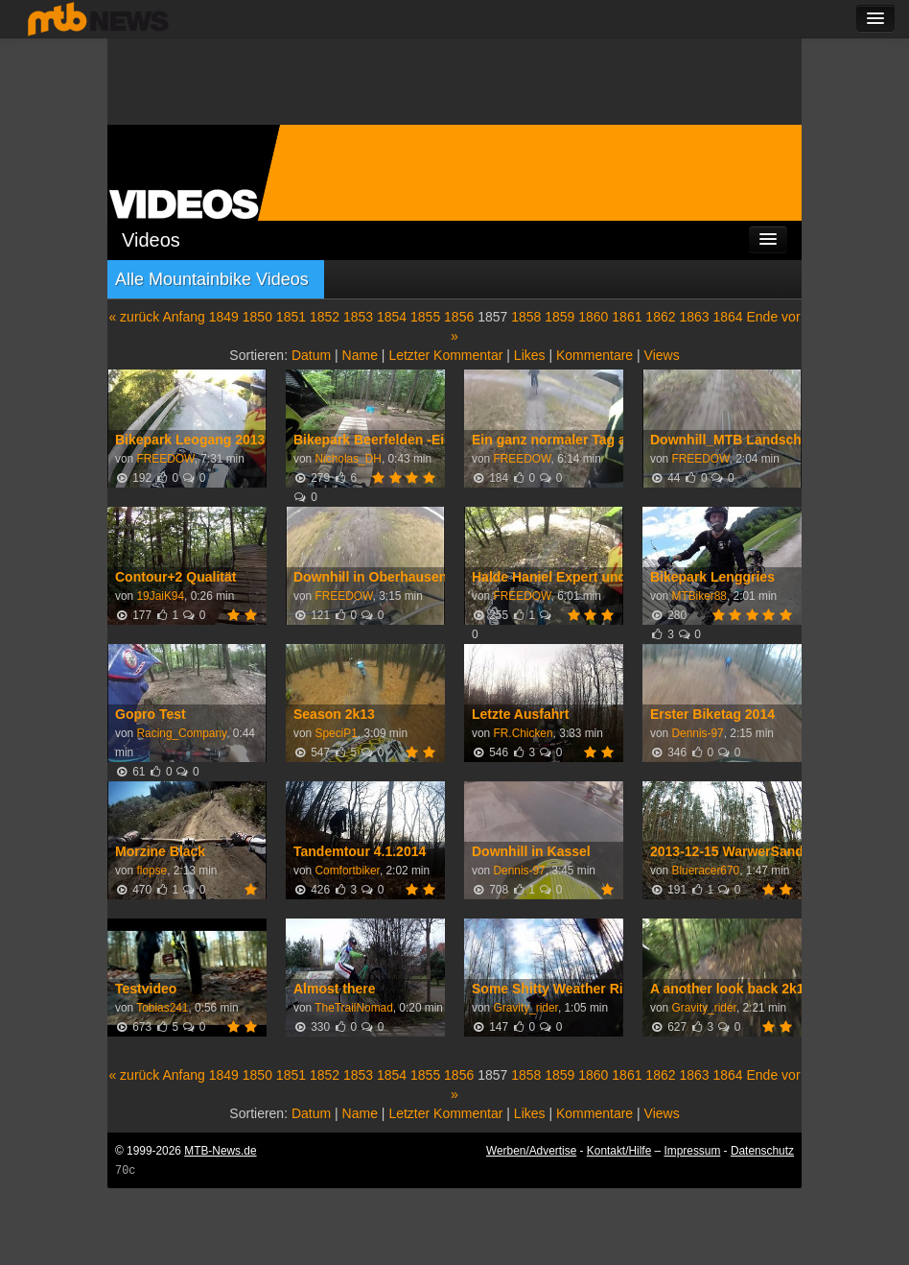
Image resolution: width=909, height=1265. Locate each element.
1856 (459, 316)
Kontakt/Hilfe (619, 1151)
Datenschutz (762, 1151)
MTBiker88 (699, 596)
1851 (291, 316)
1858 (526, 316)
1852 (324, 316)
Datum (311, 355)
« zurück (133, 316)
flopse (151, 870)
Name (360, 355)
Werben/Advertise (531, 1151)
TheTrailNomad (354, 1007)
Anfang (183, 316)
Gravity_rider (525, 1007)
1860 (593, 316)
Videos (151, 240)
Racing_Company (181, 733)
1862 (660, 316)
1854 (392, 316)
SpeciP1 (336, 733)
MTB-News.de (220, 1151)
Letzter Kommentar (445, 355)
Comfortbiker (347, 870)
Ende (763, 316)
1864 (727, 316)
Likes (530, 355)
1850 (257, 316)
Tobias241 (162, 1007)
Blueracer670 (705, 870)
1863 (694, 316)
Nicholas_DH (348, 458)
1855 (425, 316)
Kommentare (594, 355)
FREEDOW (165, 458)
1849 (224, 316)
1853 (358, 316)
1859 (559, 316)
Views (662, 355)
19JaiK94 (160, 596)
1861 (626, 316)
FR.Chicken (522, 733)
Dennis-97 (697, 733)
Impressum (692, 1151)
